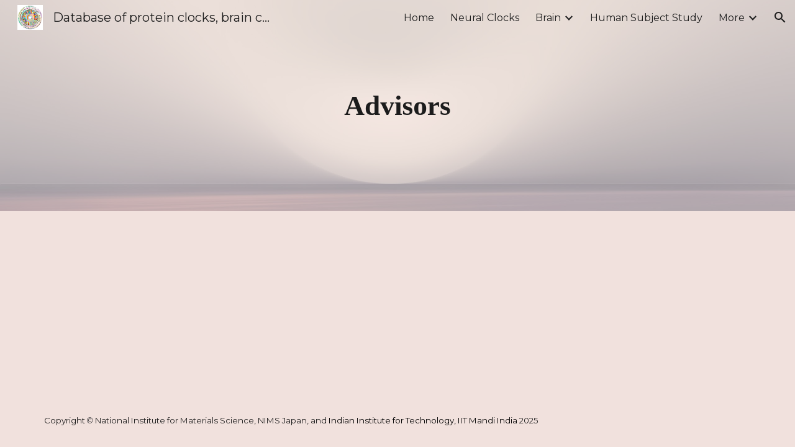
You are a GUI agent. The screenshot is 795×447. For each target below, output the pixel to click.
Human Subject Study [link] (646, 18)
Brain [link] (548, 18)
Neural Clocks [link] (484, 18)
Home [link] (419, 18)
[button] (780, 17)
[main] (397, 105)
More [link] (732, 18)
